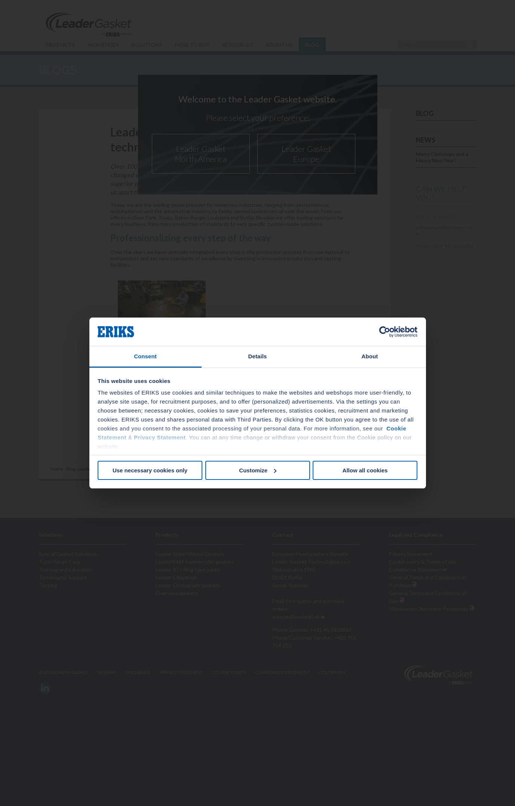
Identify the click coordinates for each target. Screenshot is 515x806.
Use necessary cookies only (150, 470)
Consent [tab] (145, 356)
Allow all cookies (365, 470)
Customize (257, 470)
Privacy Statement (160, 437)
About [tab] (370, 356)
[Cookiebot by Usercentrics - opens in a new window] (384, 331)
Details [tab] (257, 356)
